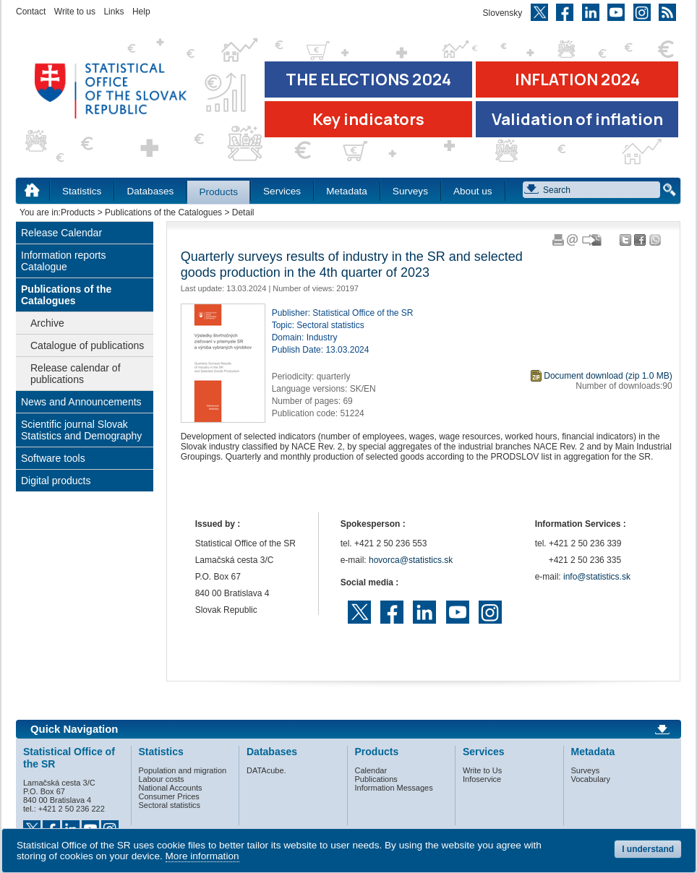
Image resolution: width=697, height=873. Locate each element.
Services (282, 191)
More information (202, 856)
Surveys (410, 191)
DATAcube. (266, 770)
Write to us (74, 12)
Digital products (56, 480)
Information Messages (394, 787)
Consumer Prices (169, 796)
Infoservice (482, 779)
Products (218, 191)
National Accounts (170, 787)
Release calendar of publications (75, 373)
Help (141, 12)
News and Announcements (81, 402)
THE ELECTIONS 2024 (368, 79)
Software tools (53, 458)
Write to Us (482, 770)
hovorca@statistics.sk (411, 560)
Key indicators (368, 119)
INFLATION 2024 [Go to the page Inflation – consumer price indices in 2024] (577, 79)
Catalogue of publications (87, 345)
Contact (31, 12)
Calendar (371, 770)
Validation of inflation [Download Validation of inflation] (577, 119)
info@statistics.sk (596, 577)
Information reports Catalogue (63, 260)
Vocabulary (590, 779)
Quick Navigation (74, 729)
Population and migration (183, 770)
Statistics (81, 191)
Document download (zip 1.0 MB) (608, 376)
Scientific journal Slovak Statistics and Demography (81, 430)
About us (472, 191)
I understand (648, 849)
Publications (376, 779)
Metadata (346, 191)
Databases (150, 191)
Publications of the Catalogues (163, 212)
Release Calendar (61, 232)
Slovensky (503, 13)
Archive (47, 323)
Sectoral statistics (170, 805)
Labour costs (161, 779)
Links (113, 12)
